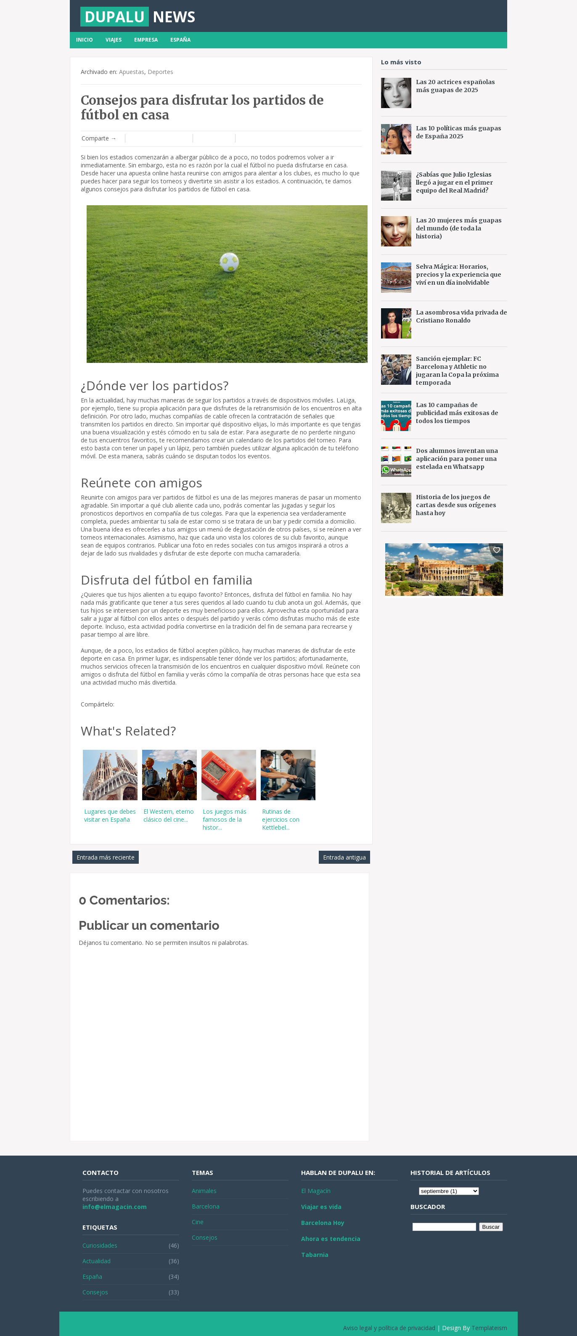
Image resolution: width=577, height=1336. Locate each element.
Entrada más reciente (106, 857)
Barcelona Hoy (322, 1223)
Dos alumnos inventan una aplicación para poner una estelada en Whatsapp (457, 459)
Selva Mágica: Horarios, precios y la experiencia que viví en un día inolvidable (458, 274)
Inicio (84, 39)
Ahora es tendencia (330, 1239)
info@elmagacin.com (114, 1207)
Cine (198, 1222)
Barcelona (206, 1206)
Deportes (160, 72)
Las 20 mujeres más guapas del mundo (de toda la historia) (459, 228)
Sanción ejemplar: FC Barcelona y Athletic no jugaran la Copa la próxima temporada (457, 370)
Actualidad (96, 1261)
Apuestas (131, 72)
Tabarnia (314, 1255)
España (180, 39)
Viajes (114, 39)
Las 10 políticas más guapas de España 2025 (458, 132)
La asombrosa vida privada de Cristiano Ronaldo (461, 316)
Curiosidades (99, 1245)
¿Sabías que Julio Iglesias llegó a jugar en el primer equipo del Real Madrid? (454, 182)
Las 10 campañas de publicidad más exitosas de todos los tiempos (457, 413)
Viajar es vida (321, 1207)
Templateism (489, 1328)
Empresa (146, 39)
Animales (204, 1191)
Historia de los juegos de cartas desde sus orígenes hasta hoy (456, 505)
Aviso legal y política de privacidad (389, 1328)
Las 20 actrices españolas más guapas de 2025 (455, 86)
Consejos (95, 1292)
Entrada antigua (344, 857)
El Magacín (316, 1191)
